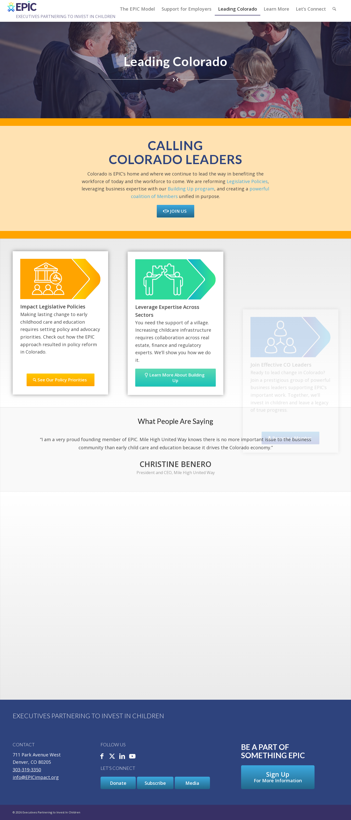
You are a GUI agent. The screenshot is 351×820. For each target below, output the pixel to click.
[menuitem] (137, 9)
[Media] (192, 783)
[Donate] (118, 783)
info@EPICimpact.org (36, 777)
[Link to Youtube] (132, 756)
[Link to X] (112, 756)
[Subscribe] (155, 783)
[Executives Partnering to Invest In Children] (22, 6)
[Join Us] (175, 211)
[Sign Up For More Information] (278, 777)
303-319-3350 (27, 770)
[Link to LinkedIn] (122, 756)
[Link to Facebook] (102, 756)
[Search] (334, 9)
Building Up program (191, 189)
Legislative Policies (247, 181)
